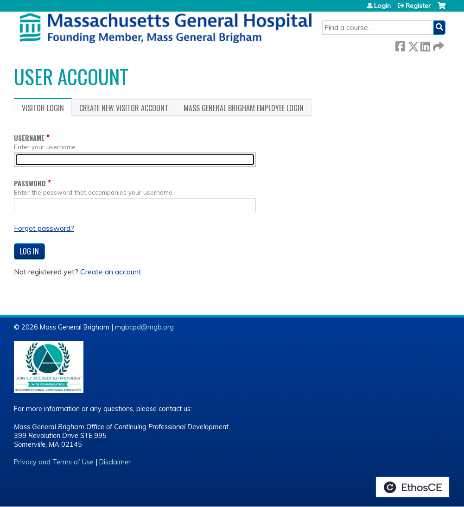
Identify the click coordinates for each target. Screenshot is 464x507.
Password (30, 183)
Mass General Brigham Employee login (244, 108)
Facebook (400, 44)
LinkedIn (425, 44)
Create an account (110, 271)
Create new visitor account (123, 108)
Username (29, 138)
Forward (437, 44)
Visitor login (47, 109)
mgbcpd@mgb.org (144, 327)
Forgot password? (44, 228)
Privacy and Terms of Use (54, 462)
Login (382, 5)
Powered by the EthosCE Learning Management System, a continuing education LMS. (412, 487)
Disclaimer (115, 462)
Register (418, 5)
